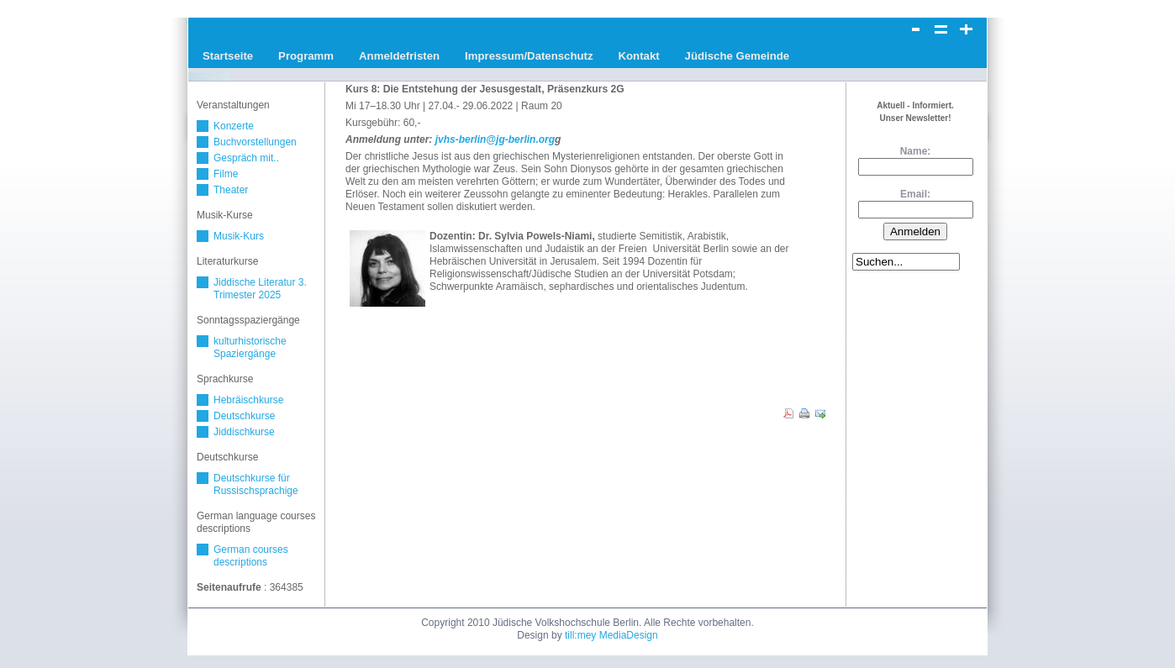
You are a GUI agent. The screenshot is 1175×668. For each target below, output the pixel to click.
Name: (915, 151)
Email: (915, 194)
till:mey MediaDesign (611, 635)
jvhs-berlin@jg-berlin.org (495, 139)
